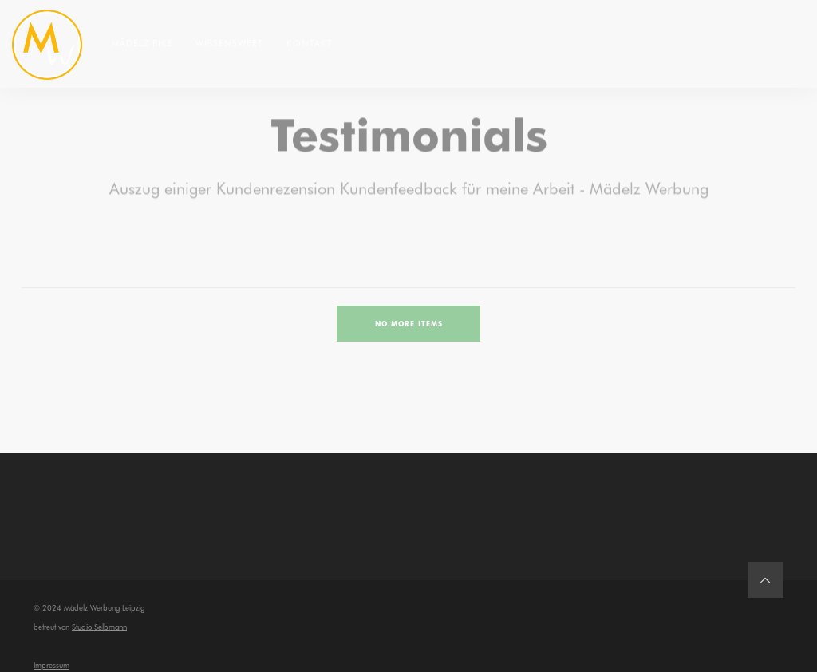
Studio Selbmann (99, 626)
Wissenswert (229, 43)
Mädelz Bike (142, 43)
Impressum (51, 664)
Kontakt (309, 43)
